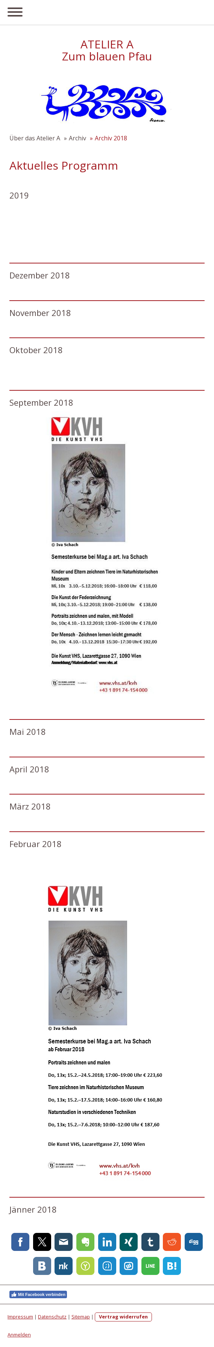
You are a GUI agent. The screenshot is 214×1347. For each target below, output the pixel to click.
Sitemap (80, 1316)
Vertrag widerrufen (123, 1316)
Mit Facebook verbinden (38, 1294)
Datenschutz (52, 1316)
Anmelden (19, 1334)
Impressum (20, 1316)
